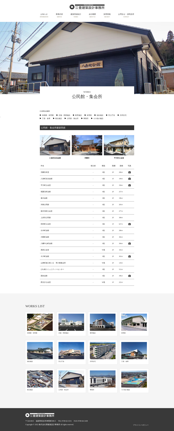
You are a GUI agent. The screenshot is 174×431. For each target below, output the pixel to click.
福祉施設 (100, 115)
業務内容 (59, 15)
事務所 (85, 118)
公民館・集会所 (72, 118)
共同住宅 (123, 115)
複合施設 (58, 118)
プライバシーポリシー (141, 425)
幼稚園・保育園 (48, 115)
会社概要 (92, 15)
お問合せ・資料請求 (126, 15)
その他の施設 (98, 118)
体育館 (89, 115)
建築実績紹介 (76, 15)
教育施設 (78, 115)
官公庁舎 (111, 115)
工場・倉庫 (46, 118)
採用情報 (107, 15)
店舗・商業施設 (64, 115)
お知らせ (44, 15)
